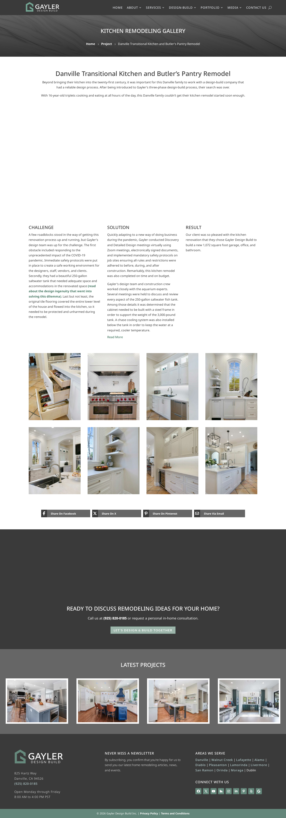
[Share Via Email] (219, 513)
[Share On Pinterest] (165, 513)
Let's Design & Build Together (143, 630)
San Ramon (204, 770)
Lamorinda (238, 765)
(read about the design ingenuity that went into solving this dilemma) (62, 291)
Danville (201, 760)
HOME (118, 8)
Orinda (222, 770)
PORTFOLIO (210, 8)
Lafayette (243, 760)
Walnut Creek (222, 760)
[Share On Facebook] (63, 513)
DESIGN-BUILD (181, 8)
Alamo (259, 760)
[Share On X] (114, 513)
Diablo (200, 765)
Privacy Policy (149, 813)
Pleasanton (218, 765)
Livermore (259, 765)
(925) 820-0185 (115, 618)
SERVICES (153, 8)
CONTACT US (256, 8)
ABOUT (132, 8)
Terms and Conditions (175, 813)
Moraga (237, 770)
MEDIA (232, 8)
